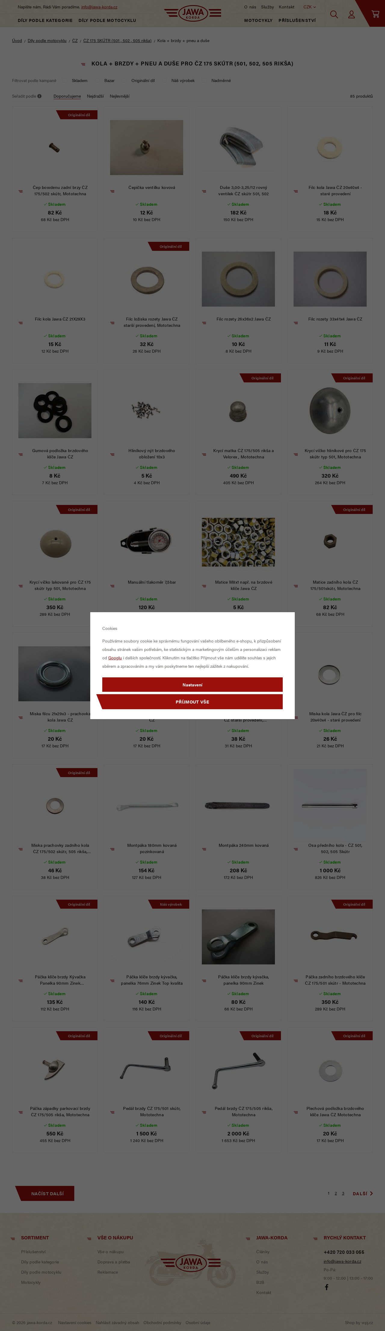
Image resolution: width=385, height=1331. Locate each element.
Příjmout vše (192, 701)
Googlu (115, 658)
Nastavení (192, 685)
